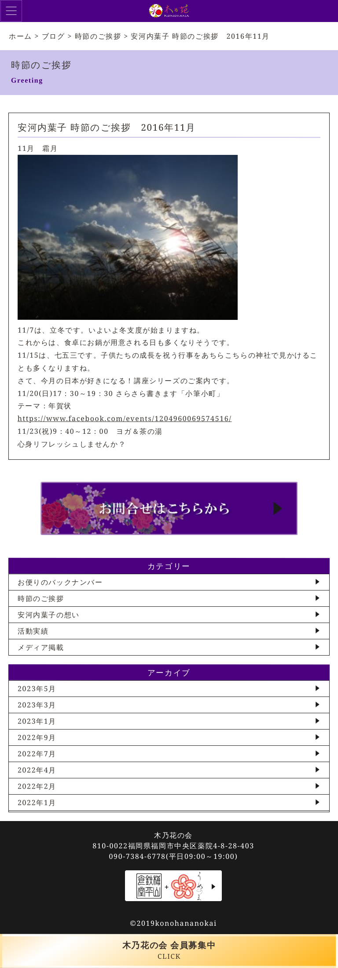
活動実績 (33, 631)
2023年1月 (37, 721)
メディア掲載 (41, 647)
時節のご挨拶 (41, 598)
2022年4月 (37, 770)
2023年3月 (37, 705)
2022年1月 (37, 802)
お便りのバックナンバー (60, 582)
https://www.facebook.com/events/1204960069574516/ (125, 418)
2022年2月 (37, 786)
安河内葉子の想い (49, 615)
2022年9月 (37, 737)
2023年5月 (37, 688)
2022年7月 (37, 754)
